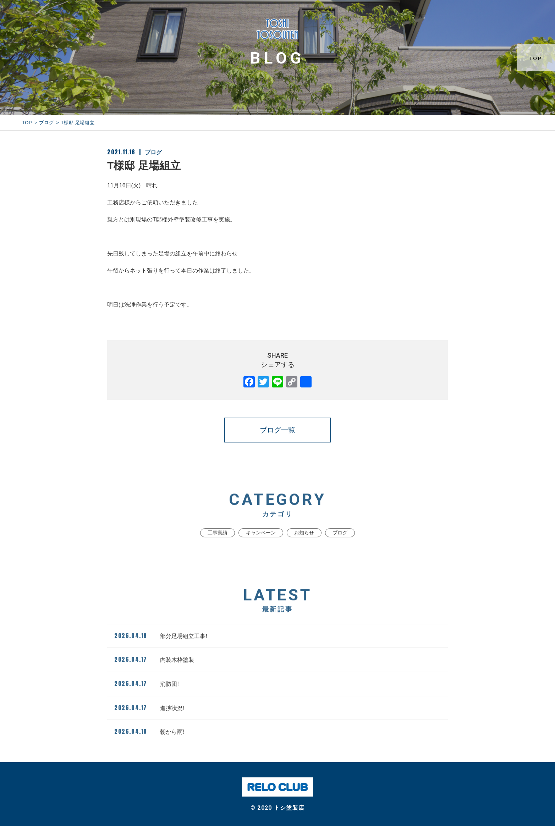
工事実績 (217, 546)
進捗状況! (149, 720)
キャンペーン (261, 546)
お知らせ (304, 546)
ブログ (46, 122)
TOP (537, 58)
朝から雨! (149, 744)
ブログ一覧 (277, 430)
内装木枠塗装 (154, 672)
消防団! (146, 697)
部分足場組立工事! (160, 648)
